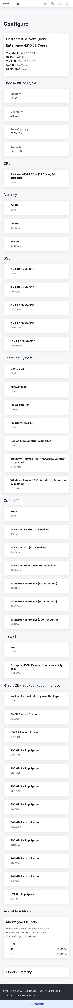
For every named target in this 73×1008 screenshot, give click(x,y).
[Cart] (45, 3)
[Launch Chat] (52, 3)
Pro (36, 954)
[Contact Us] (59, 3)
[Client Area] (67, 3)
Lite (36, 949)
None (36, 944)
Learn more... (30, 936)
